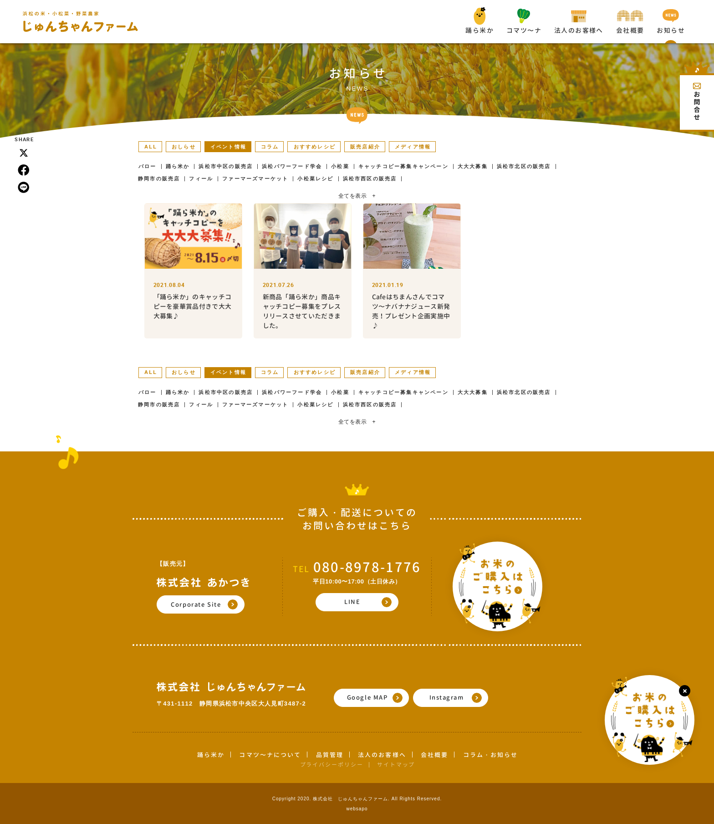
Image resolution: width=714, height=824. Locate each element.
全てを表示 (357, 196)
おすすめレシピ (315, 146)
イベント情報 (228, 146)
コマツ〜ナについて (270, 755)
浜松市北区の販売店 (524, 166)
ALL (150, 146)
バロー (147, 166)
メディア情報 (413, 146)
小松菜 (340, 166)
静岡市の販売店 (159, 178)
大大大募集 (473, 166)
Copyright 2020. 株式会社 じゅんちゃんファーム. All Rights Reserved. (357, 798)
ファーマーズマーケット (255, 178)
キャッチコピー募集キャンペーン (403, 166)
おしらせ (184, 146)
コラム (270, 146)
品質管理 (329, 755)
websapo (356, 808)
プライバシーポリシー (331, 764)
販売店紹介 (365, 146)
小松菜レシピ (315, 178)
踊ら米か (178, 166)
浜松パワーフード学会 (292, 166)
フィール (201, 178)
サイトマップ (396, 764)
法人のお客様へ (382, 755)
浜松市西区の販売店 (370, 178)
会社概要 (434, 755)
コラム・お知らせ (490, 755)
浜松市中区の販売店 (226, 166)
